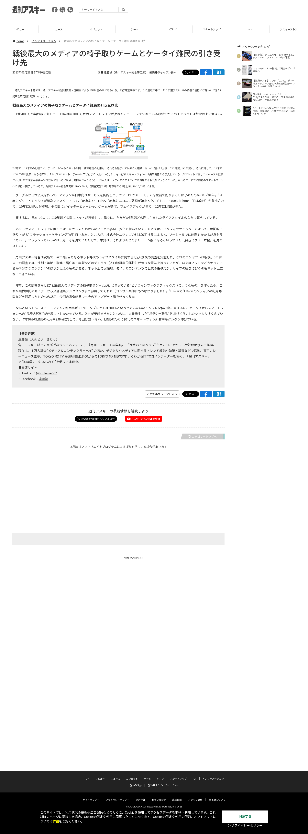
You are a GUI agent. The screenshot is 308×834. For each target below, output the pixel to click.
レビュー (19, 29)
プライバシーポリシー (117, 796)
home (18, 41)
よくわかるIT (136, 356)
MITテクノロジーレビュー (163, 781)
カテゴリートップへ (202, 436)
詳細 (56, 821)
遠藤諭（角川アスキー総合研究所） (125, 72)
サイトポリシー (91, 796)
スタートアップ (212, 29)
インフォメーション (44, 41)
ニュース (58, 29)
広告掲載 (177, 796)
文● (101, 72)
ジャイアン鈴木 (167, 72)
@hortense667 (46, 373)
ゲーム (134, 29)
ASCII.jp (136, 781)
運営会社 (140, 796)
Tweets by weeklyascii (133, 557)
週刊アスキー (198, 356)
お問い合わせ (159, 796)
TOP (86, 775)
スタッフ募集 (195, 796)
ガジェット (96, 29)
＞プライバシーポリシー (245, 826)
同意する (245, 816)
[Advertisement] (224, 11)
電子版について (217, 796)
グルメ (173, 29)
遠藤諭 (43, 378)
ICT (250, 29)
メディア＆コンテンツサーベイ (70, 350)
